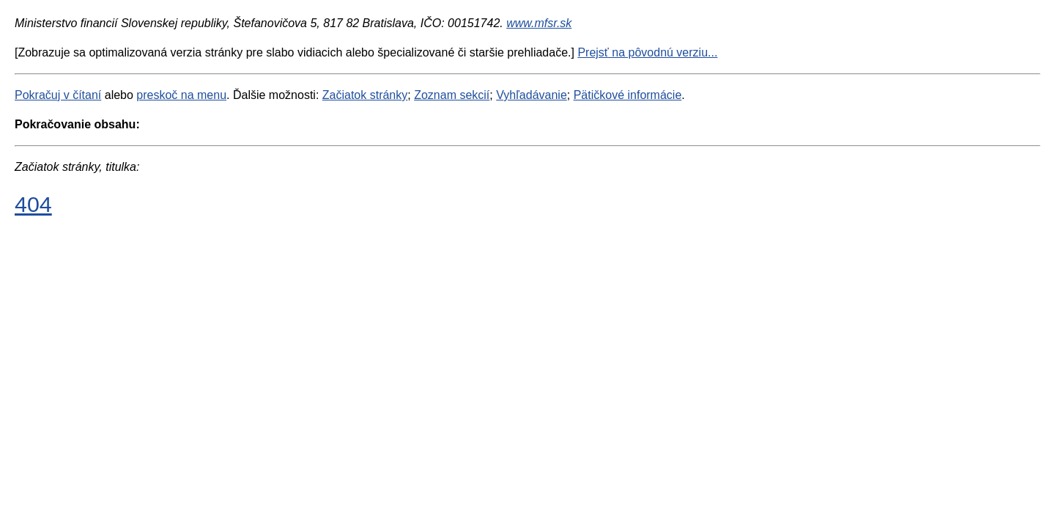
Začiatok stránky (364, 95)
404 (33, 203)
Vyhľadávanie (531, 95)
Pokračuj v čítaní (58, 95)
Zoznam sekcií (451, 95)
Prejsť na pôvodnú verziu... (647, 52)
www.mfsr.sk (538, 23)
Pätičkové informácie (628, 95)
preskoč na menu (181, 95)
